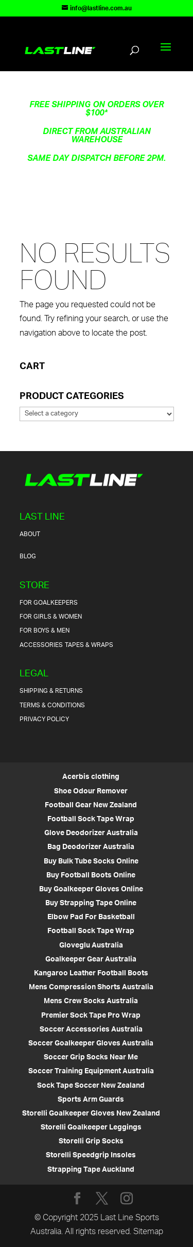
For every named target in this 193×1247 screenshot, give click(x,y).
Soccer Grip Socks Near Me (91, 1058)
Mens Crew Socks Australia (91, 1001)
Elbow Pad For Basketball (91, 917)
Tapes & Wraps (89, 645)
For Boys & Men (44, 631)
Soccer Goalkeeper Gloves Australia (90, 1044)
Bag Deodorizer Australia (90, 847)
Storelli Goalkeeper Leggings (91, 1128)
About (30, 534)
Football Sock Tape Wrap (90, 819)
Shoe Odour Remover (91, 792)
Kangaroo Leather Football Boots (91, 974)
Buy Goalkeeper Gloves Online (91, 889)
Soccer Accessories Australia (91, 1030)
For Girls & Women (51, 617)
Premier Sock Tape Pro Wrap (91, 1016)
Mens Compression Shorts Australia (91, 987)
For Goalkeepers (49, 603)
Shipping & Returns (51, 691)
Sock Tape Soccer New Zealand (91, 1086)
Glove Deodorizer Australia (91, 833)
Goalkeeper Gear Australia (90, 960)
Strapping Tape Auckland (90, 1170)
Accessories (41, 645)
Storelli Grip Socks (91, 1142)
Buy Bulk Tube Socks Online (91, 862)
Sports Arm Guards (91, 1100)
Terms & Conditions (52, 705)
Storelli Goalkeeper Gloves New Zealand (91, 1114)
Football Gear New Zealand (91, 805)
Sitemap (148, 1232)
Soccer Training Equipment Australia (91, 1071)
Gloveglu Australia (91, 946)
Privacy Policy (44, 719)
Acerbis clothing (90, 777)
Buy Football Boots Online (90, 876)
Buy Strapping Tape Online (90, 903)
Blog (28, 556)
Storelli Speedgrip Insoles (91, 1155)
